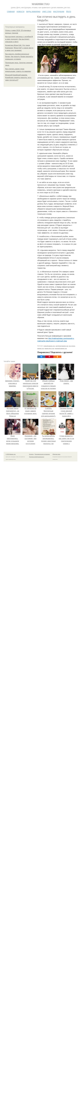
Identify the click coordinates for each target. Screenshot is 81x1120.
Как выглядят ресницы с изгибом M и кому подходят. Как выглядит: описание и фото (19, 39)
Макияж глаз (40, 4)
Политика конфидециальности (36, 456)
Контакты (31, 454)
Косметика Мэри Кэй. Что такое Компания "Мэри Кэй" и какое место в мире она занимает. (19, 47)
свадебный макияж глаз (61, 346)
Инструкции (58, 11)
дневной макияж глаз (49, 346)
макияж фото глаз (49, 348)
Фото (68, 11)
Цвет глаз (46, 11)
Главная (11, 11)
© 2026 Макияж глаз (11, 454)
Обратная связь (56, 454)
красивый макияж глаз (61, 348)
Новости (20, 11)
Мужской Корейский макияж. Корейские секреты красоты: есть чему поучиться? (18, 77)
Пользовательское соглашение (42, 454)
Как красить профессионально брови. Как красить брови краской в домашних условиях (19, 56)
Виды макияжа (33, 11)
